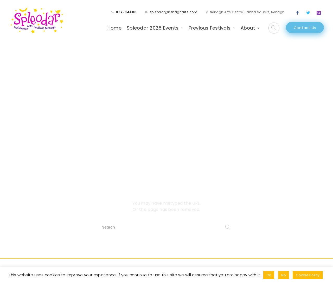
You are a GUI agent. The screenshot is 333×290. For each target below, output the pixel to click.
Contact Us (305, 27)
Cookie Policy (307, 275)
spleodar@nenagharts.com (173, 12)
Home (114, 28)
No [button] (283, 275)
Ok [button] (268, 275)
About (248, 28)
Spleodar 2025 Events (152, 28)
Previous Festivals (210, 28)
